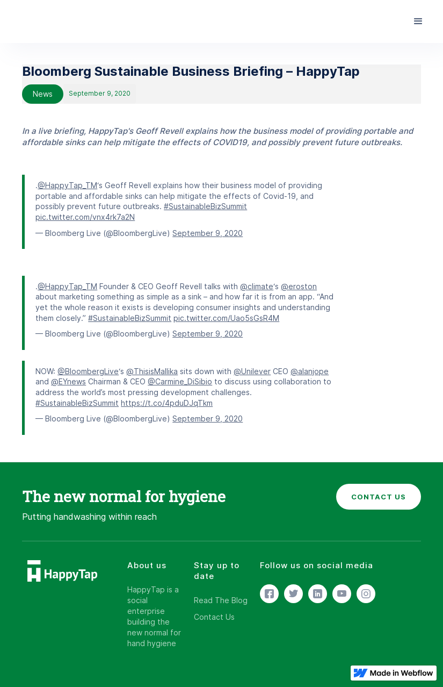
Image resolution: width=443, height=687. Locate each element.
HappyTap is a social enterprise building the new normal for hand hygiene (154, 616)
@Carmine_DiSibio (180, 381)
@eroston (299, 286)
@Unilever (252, 371)
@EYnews (68, 381)
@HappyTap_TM (67, 185)
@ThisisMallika (152, 371)
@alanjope (310, 371)
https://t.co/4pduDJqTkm (167, 402)
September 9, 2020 (207, 233)
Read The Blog (221, 600)
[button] (418, 21)
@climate (256, 286)
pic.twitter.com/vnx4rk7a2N (85, 216)
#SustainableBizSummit (205, 206)
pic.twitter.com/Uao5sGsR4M (226, 318)
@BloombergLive (88, 371)
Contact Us (214, 616)
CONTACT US (378, 496)
